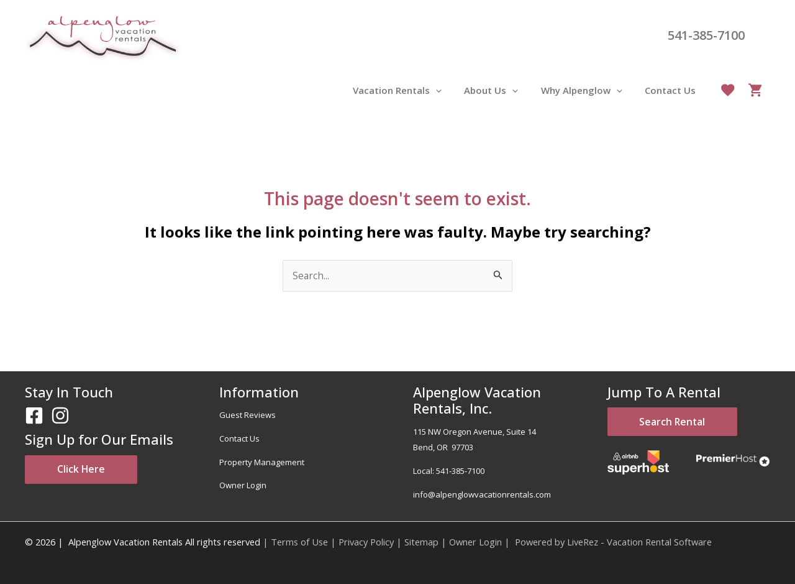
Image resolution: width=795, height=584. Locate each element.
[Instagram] (60, 416)
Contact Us (239, 438)
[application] (450, 90)
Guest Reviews (247, 415)
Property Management (261, 462)
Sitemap (421, 541)
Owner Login (242, 485)
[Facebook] (34, 416)
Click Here (87, 470)
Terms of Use (299, 541)
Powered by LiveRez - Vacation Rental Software (613, 541)
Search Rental (678, 423)
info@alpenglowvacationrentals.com (482, 494)
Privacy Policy (366, 541)
